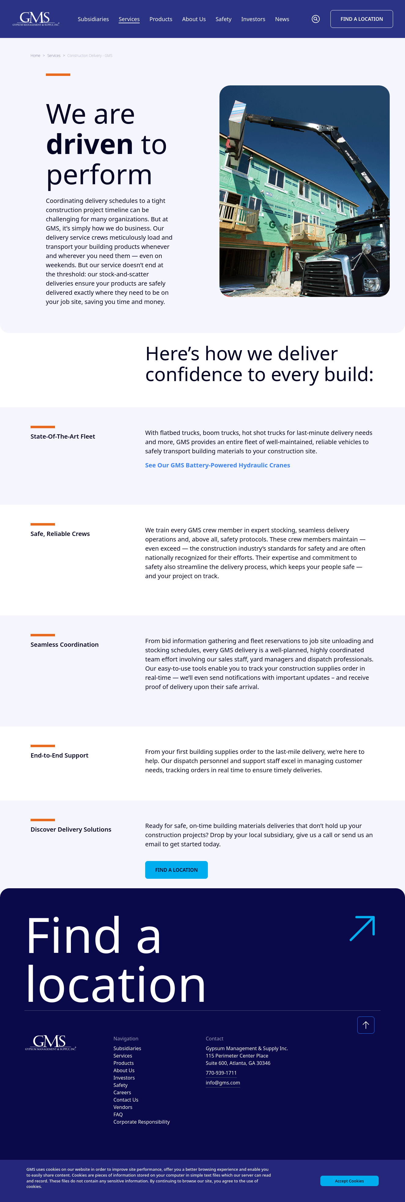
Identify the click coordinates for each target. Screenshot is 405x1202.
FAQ (118, 1114)
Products (123, 1063)
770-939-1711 (221, 1072)
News (282, 19)
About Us (123, 1070)
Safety (223, 19)
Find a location (202, 958)
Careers (122, 1092)
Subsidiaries (93, 19)
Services (54, 55)
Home (35, 55)
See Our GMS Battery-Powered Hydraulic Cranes (217, 465)
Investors (253, 19)
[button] (316, 19)
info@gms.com (223, 1082)
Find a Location (362, 19)
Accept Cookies (348, 1179)
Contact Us (125, 1099)
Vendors (122, 1107)
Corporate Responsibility (141, 1121)
